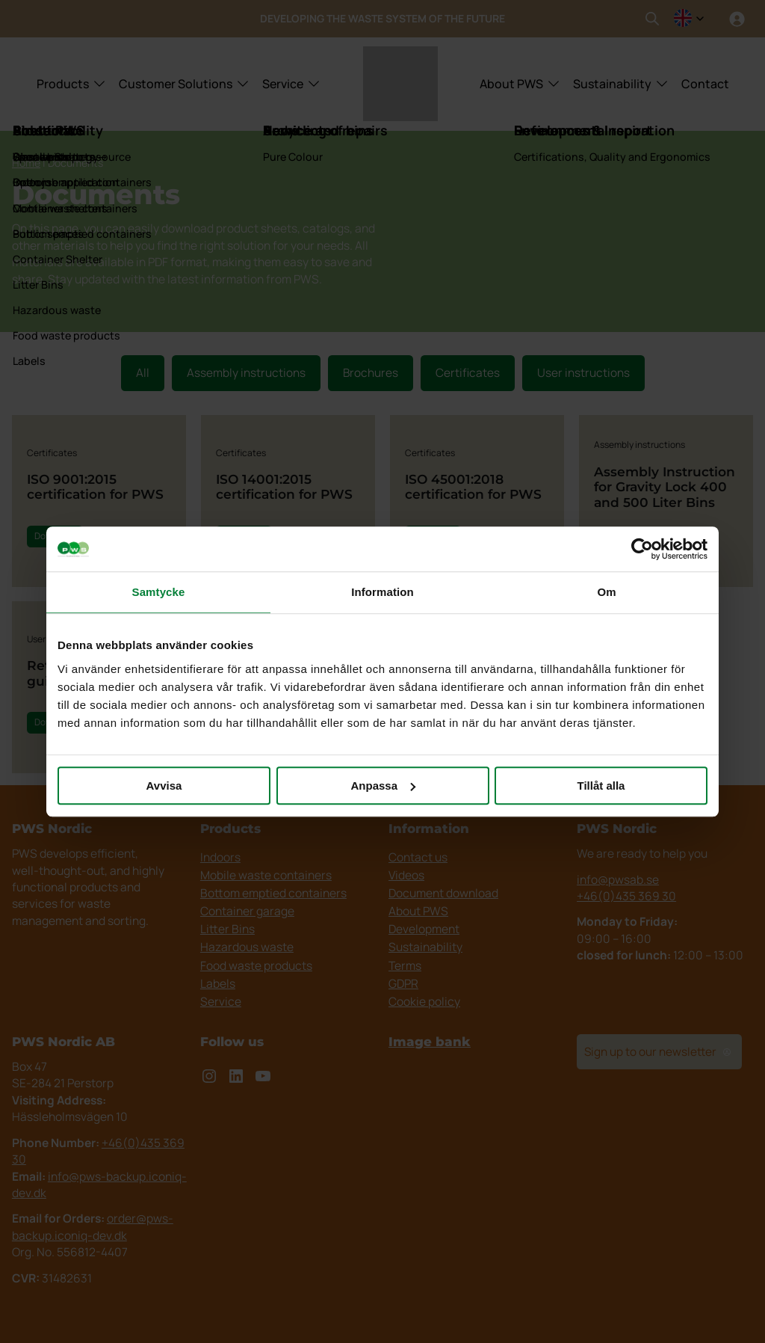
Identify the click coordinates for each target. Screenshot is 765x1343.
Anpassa (382, 785)
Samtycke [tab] (158, 592)
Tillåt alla (601, 785)
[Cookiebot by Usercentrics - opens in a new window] (642, 549)
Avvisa (164, 785)
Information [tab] (382, 592)
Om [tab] (606, 592)
